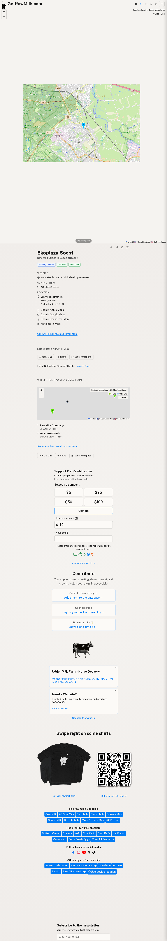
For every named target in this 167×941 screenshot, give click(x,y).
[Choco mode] (151, 4)
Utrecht (62, 366)
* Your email (61, 532)
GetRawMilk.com (121, 419)
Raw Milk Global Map (84, 865)
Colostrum (59, 839)
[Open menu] (162, 4)
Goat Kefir (74, 265)
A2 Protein (112, 820)
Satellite (122, 397)
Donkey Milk (114, 814)
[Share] (116, 247)
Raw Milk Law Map (74, 871)
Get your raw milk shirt (64, 796)
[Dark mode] (146, 4)
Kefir (77, 833)
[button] (4, 12)
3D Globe (105, 865)
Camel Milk (55, 820)
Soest (70, 366)
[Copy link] (111, 247)
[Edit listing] (122, 247)
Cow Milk (50, 814)
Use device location (102, 871)
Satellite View (159, 14)
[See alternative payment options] (88, 554)
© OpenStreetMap (142, 242)
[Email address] (83, 937)
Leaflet (129, 242)
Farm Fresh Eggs (79, 839)
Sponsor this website (83, 718)
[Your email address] (83, 538)
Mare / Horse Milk (93, 820)
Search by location (56, 865)
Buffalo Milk (71, 820)
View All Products (103, 839)
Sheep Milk (97, 814)
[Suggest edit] (127, 247)
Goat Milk (82, 814)
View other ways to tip (83, 563)
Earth (40, 366)
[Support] (141, 4)
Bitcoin (117, 865)
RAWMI (55, 871)
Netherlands (50, 366)
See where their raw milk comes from (57, 333)
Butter (46, 833)
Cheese (67, 833)
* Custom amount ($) (66, 518)
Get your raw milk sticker (114, 796)
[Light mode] (156, 4)
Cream (56, 833)
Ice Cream (119, 833)
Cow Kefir (62, 265)
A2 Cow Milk (66, 814)
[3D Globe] (135, 4)
